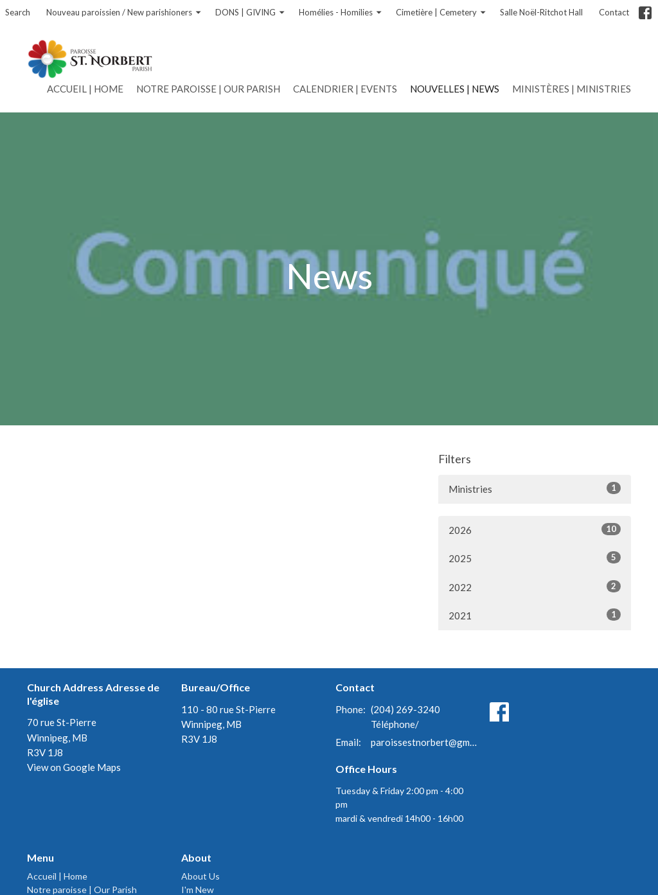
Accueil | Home (85, 88)
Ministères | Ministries (571, 88)
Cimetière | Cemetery (441, 12)
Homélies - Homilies (341, 12)
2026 (535, 529)
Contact (614, 12)
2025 (535, 557)
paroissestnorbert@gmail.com (424, 742)
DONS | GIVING (250, 12)
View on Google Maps (74, 767)
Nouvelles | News (454, 88)
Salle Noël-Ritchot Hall (541, 12)
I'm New (197, 889)
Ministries (535, 488)
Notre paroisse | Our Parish (208, 88)
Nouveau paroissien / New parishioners (124, 12)
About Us (200, 876)
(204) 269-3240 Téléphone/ (405, 717)
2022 (535, 586)
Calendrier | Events (345, 88)
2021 (535, 614)
